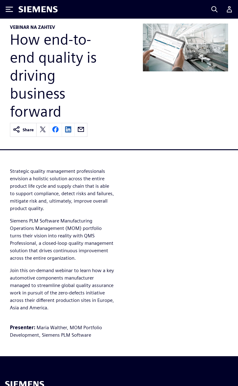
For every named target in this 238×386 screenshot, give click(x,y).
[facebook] (55, 130)
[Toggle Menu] (9, 9)
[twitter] (43, 130)
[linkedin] (68, 130)
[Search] (214, 9)
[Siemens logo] (38, 9)
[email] (81, 130)
